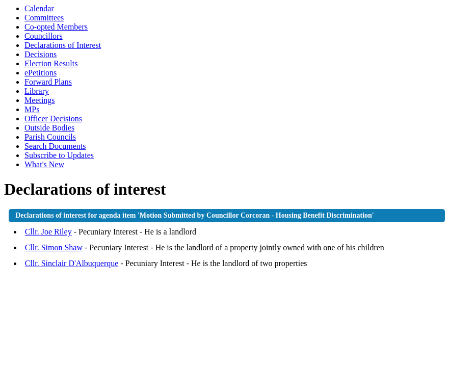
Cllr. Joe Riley (48, 231)
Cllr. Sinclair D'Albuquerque (72, 263)
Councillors (43, 36)
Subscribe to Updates (59, 155)
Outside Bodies (49, 127)
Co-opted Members (56, 26)
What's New (44, 164)
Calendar (39, 8)
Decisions (40, 54)
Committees (44, 17)
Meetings (39, 100)
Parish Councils (50, 137)
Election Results (50, 63)
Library (36, 91)
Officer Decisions (53, 118)
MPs (31, 109)
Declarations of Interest (62, 45)
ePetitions (40, 72)
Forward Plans (48, 81)
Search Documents (55, 146)
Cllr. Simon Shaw (54, 247)
